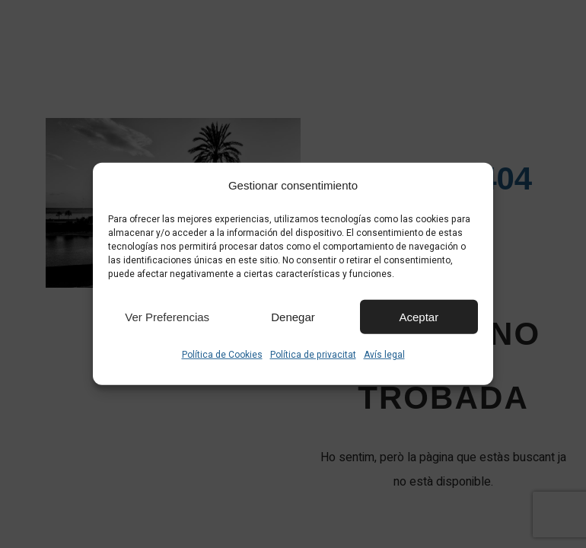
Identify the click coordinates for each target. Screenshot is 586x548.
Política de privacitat (313, 355)
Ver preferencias (167, 316)
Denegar (293, 316)
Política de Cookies (222, 355)
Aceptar (418, 316)
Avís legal (384, 355)
